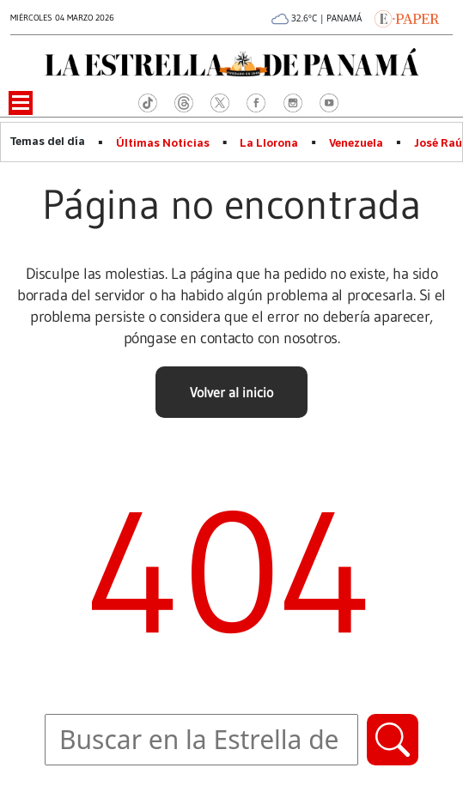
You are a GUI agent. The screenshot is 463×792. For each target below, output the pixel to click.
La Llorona (269, 143)
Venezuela (356, 143)
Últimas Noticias (163, 143)
